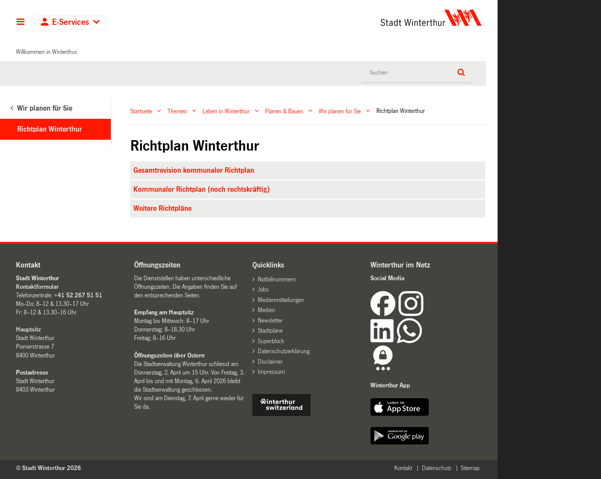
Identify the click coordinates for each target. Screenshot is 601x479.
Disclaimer (270, 361)
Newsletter (270, 320)
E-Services (70, 22)
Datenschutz (436, 468)
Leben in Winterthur (226, 111)
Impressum (271, 371)
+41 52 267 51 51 (78, 295)
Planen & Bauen (284, 111)
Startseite (141, 111)
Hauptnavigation (20, 22)
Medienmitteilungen (281, 300)
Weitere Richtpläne (162, 208)
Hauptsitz (28, 329)
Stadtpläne (270, 330)
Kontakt (403, 468)
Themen (177, 111)
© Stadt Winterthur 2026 (48, 468)
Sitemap (470, 468)
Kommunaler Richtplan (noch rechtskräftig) (201, 189)
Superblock (271, 341)
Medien (266, 310)
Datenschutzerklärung (283, 351)
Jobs (263, 289)
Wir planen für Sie (340, 111)
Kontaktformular (37, 286)
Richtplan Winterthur (49, 129)
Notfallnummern (277, 279)
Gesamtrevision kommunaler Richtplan (193, 170)
